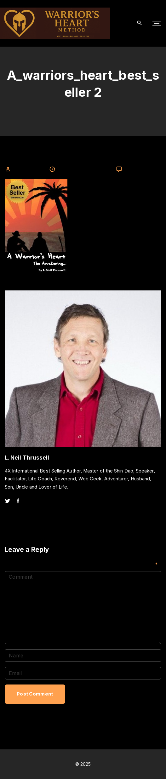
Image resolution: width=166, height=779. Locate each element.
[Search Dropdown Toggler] (139, 23)
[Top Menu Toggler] (156, 23)
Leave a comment (142, 169)
